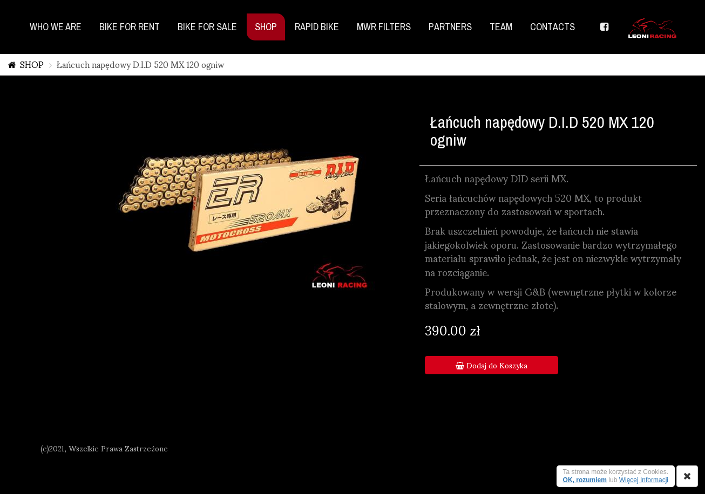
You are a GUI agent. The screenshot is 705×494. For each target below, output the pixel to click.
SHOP (32, 64)
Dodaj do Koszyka (491, 365)
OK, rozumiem (585, 480)
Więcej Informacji (643, 480)
